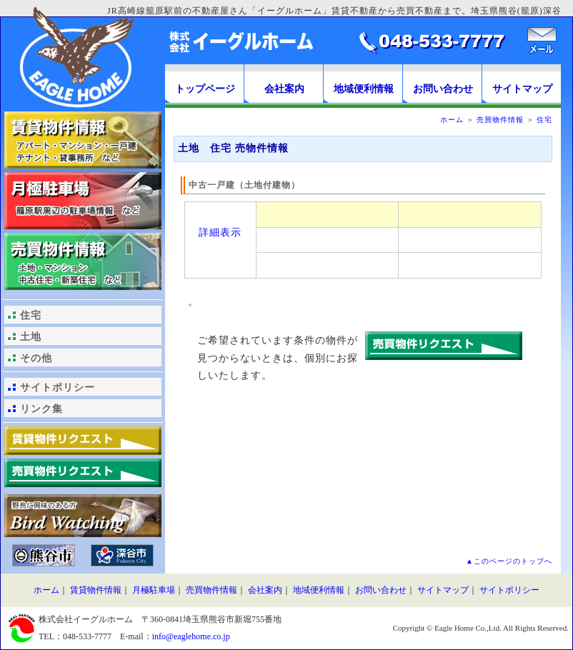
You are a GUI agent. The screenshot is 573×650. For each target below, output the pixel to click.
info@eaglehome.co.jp (191, 636)
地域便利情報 (364, 89)
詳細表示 (220, 232)
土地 (30, 336)
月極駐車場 (153, 590)
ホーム (452, 120)
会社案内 (284, 89)
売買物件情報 (500, 120)
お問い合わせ (443, 89)
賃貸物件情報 (95, 590)
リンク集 (41, 409)
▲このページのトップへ (509, 561)
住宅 (30, 315)
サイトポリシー (57, 387)
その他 (36, 358)
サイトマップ (522, 89)
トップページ (205, 89)
